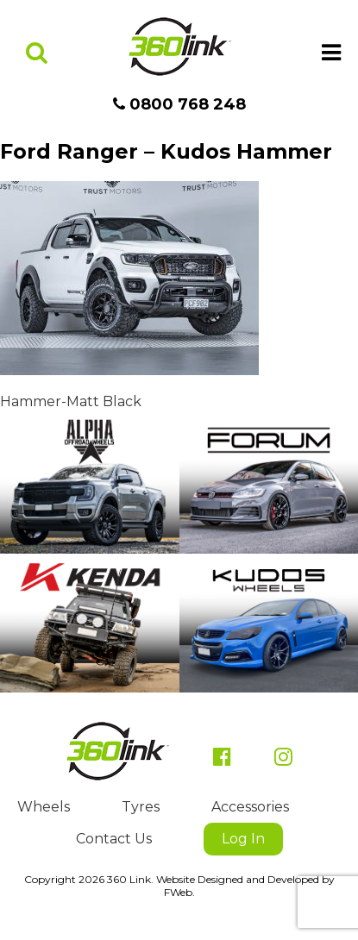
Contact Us (114, 838)
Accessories (250, 807)
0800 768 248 (179, 104)
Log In (243, 838)
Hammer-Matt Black (70, 401)
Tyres (141, 807)
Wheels (43, 807)
